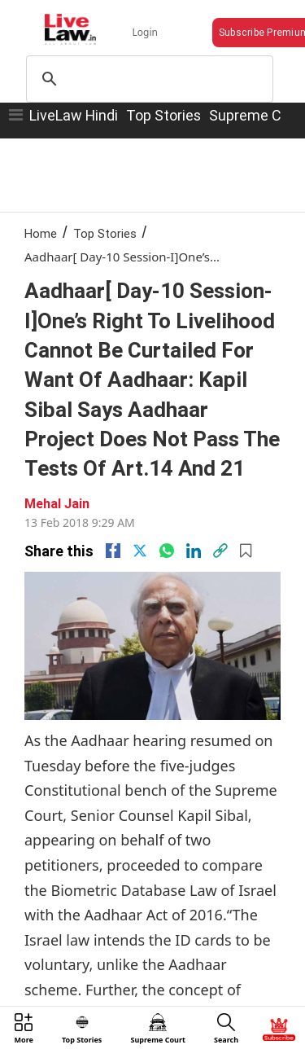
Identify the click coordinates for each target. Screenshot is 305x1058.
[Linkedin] (193, 550)
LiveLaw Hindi (73, 115)
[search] (147, 79)
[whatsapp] (166, 550)
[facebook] (113, 550)
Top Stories (163, 115)
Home (40, 233)
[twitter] (140, 550)
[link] (220, 550)
